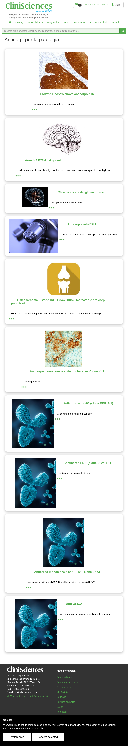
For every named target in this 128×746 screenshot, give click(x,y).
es (93, 4)
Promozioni (101, 22)
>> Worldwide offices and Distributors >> (28, 696)
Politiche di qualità (66, 702)
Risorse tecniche (82, 22)
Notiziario (61, 697)
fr (85, 4)
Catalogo (19, 22)
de (97, 4)
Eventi (60, 707)
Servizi (66, 22)
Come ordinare (64, 677)
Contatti (115, 22)
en (89, 4)
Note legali (62, 711)
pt (103, 4)
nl (107, 4)
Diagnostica (53, 22)
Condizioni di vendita (67, 682)
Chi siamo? (62, 692)
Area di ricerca (35, 22)
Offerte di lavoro (65, 687)
